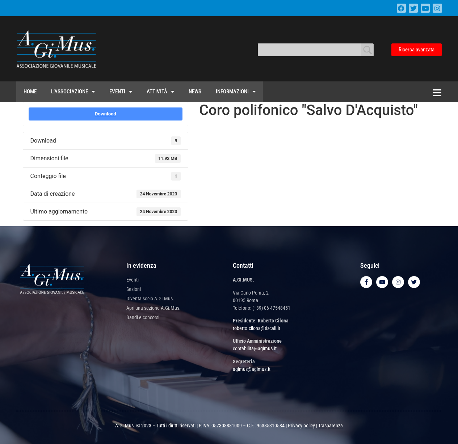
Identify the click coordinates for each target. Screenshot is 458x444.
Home (30, 91)
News (195, 91)
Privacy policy (301, 425)
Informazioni (236, 91)
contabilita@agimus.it (255, 348)
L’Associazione (73, 91)
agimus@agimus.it (251, 369)
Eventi (120, 91)
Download (105, 114)
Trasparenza (330, 425)
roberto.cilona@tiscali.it (256, 328)
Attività (160, 91)
